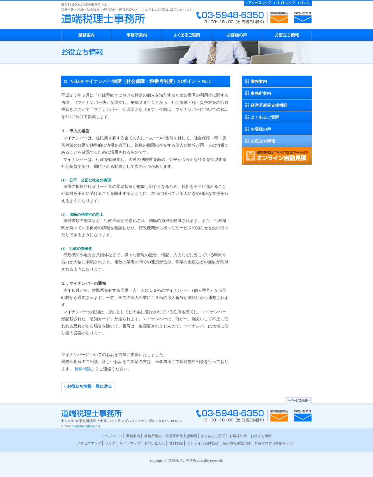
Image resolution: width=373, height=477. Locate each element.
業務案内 (259, 81)
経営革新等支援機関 (269, 105)
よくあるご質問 (265, 117)
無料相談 (83, 369)
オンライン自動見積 (203, 443)
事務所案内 (261, 93)
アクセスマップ (89, 443)
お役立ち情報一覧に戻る (89, 386)
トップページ (111, 436)
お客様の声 (261, 129)
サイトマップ (129, 443)
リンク (110, 443)
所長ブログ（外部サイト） (275, 443)
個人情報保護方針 (237, 443)
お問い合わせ (154, 443)
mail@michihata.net (86, 426)
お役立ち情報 (263, 141)
